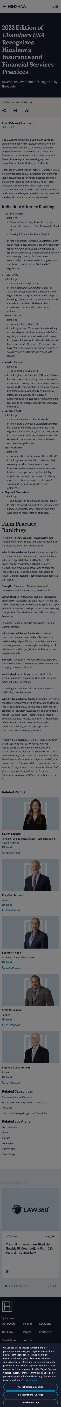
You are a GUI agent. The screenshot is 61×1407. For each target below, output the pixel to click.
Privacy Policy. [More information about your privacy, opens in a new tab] (29, 1380)
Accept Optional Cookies (30, 1387)
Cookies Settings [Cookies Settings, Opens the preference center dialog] (30, 1402)
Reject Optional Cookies (30, 1395)
